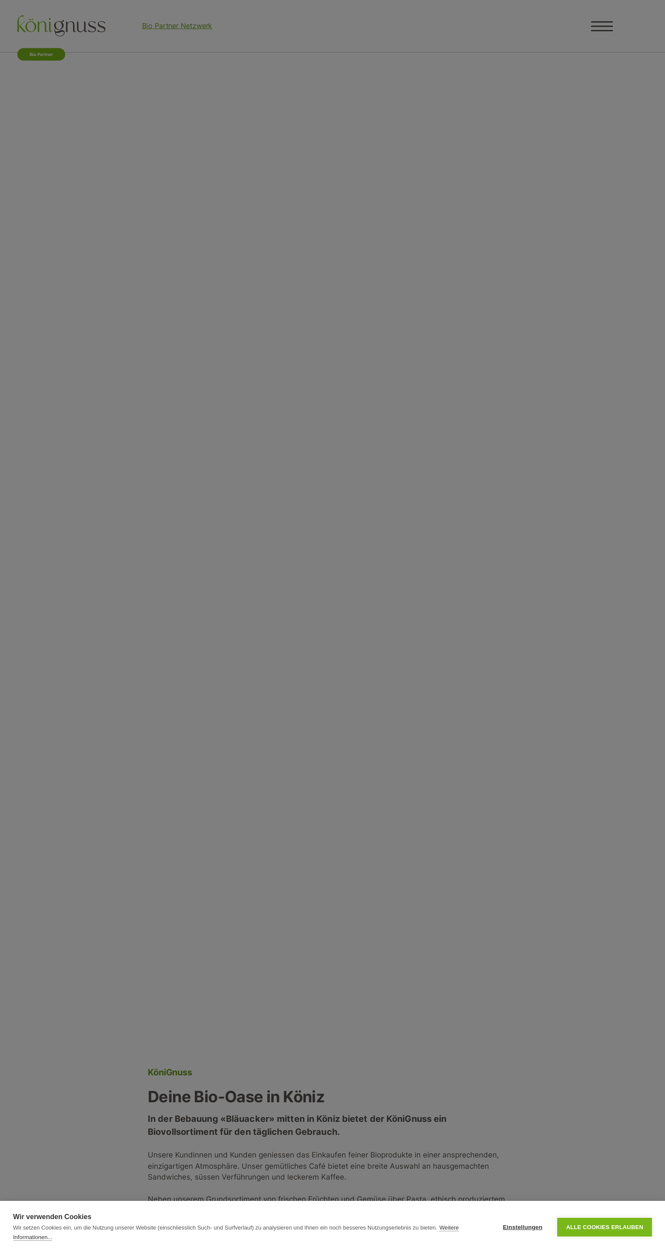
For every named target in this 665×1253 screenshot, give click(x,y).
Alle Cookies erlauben (604, 1227)
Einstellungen (522, 1227)
